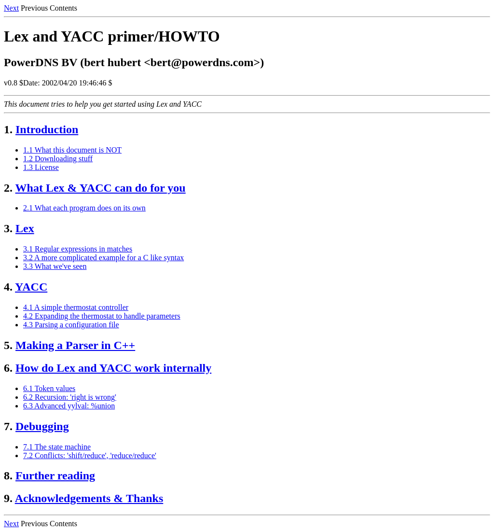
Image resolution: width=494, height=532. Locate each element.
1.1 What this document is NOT (72, 150)
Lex (24, 228)
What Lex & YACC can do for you (100, 188)
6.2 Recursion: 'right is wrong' (69, 397)
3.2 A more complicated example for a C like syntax (103, 257)
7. (8, 426)
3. (8, 228)
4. (8, 286)
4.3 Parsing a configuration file (71, 325)
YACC (31, 286)
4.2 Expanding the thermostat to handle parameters (101, 316)
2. (8, 188)
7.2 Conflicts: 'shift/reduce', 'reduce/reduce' (89, 455)
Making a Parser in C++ (75, 345)
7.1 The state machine (57, 447)
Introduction (46, 129)
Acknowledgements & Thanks (89, 498)
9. (8, 498)
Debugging (42, 426)
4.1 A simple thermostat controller (75, 307)
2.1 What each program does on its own (84, 208)
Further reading (55, 475)
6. (8, 368)
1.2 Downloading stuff (58, 158)
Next (11, 8)
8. (8, 475)
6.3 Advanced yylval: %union (69, 406)
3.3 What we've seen (54, 266)
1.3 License (41, 167)
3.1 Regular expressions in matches (77, 249)
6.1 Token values (49, 388)
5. (8, 345)
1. (8, 129)
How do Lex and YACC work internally (113, 368)
